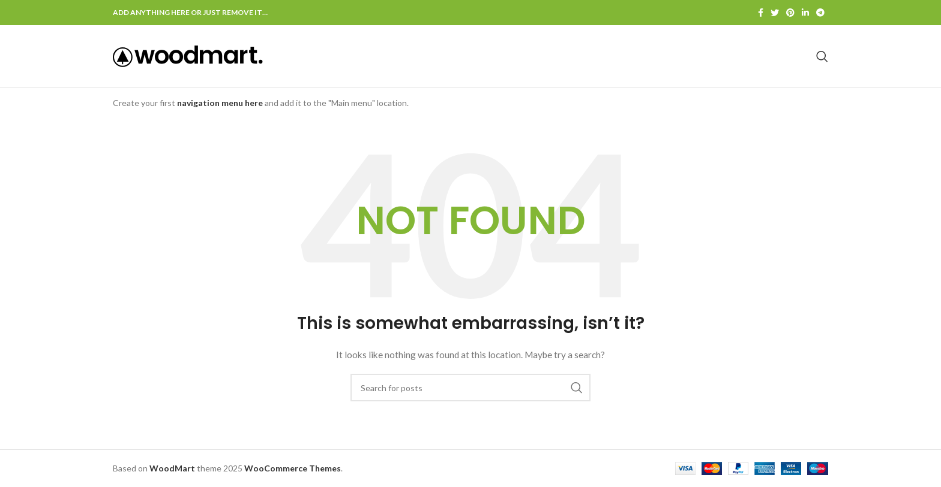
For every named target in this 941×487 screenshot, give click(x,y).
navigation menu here (220, 103)
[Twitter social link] (775, 12)
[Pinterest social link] (790, 12)
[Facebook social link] (760, 12)
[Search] (822, 56)
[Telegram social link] (820, 12)
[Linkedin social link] (805, 12)
